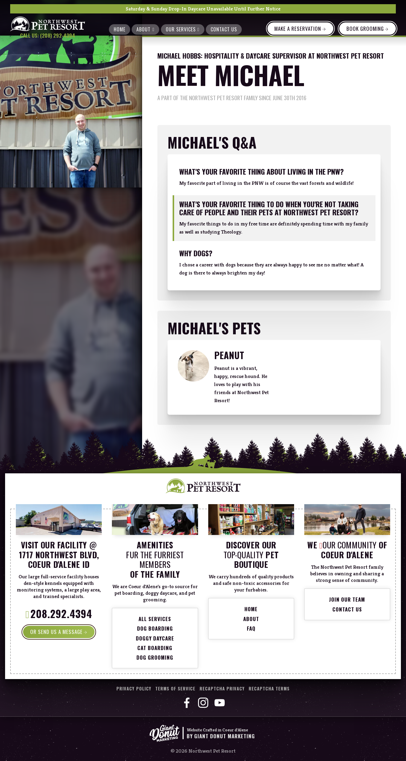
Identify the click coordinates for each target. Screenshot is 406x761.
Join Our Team (347, 599)
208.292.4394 (61, 615)
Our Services (183, 29)
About (145, 29)
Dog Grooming (154, 657)
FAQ (251, 628)
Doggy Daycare (155, 638)
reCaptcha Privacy (222, 688)
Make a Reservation (297, 28)
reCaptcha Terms (269, 688)
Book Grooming (365, 28)
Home (119, 29)
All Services (155, 619)
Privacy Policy (133, 688)
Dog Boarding (155, 628)
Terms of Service (175, 688)
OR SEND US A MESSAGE (56, 631)
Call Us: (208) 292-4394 (47, 35)
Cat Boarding (154, 648)
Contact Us (224, 29)
